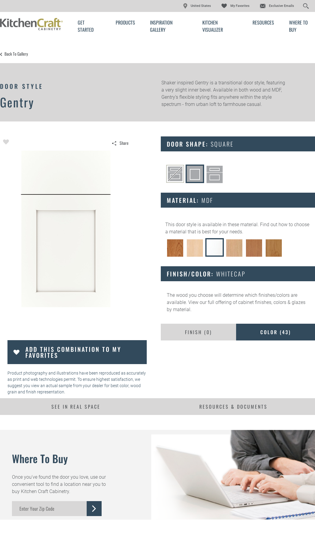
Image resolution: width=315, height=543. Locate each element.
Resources (263, 22)
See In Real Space (75, 406)
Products (125, 22)
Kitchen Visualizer (212, 26)
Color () (275, 332)
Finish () (198, 332)
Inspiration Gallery (161, 26)
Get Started (86, 26)
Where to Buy (298, 26)
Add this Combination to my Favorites (73, 352)
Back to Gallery (16, 54)
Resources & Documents (233, 406)
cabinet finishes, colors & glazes (271, 302)
